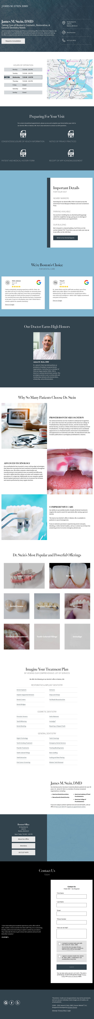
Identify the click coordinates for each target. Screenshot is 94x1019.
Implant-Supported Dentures (25, 695)
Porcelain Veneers (22, 716)
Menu (64, 6)
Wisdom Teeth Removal (56, 762)
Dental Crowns (21, 699)
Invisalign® (52, 721)
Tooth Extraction (22, 757)
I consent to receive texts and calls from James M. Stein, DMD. (73, 946)
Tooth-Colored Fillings (23, 753)
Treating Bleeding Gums (56, 748)
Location (72, 6)
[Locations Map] (70, 837)
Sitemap (54, 1010)
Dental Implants (21, 690)
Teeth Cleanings (54, 738)
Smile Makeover (54, 716)
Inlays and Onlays (54, 695)
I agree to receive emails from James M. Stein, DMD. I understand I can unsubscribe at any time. (73, 957)
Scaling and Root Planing (56, 757)
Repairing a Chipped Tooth (57, 726)
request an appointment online (76, 807)
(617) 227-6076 (60, 807)
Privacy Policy (69, 949)
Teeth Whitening (22, 721)
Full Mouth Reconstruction (57, 699)
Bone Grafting (53, 753)
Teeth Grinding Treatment (24, 743)
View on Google (9, 304)
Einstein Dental (72, 1007)
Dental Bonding (21, 726)
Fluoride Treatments (23, 748)
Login (69, 1010)
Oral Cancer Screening (23, 762)
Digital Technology (22, 738)
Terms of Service (73, 976)
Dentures (52, 690)
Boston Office (23, 824)
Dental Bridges (21, 704)
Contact (90, 6)
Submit (71, 967)
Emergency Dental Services (57, 743)
